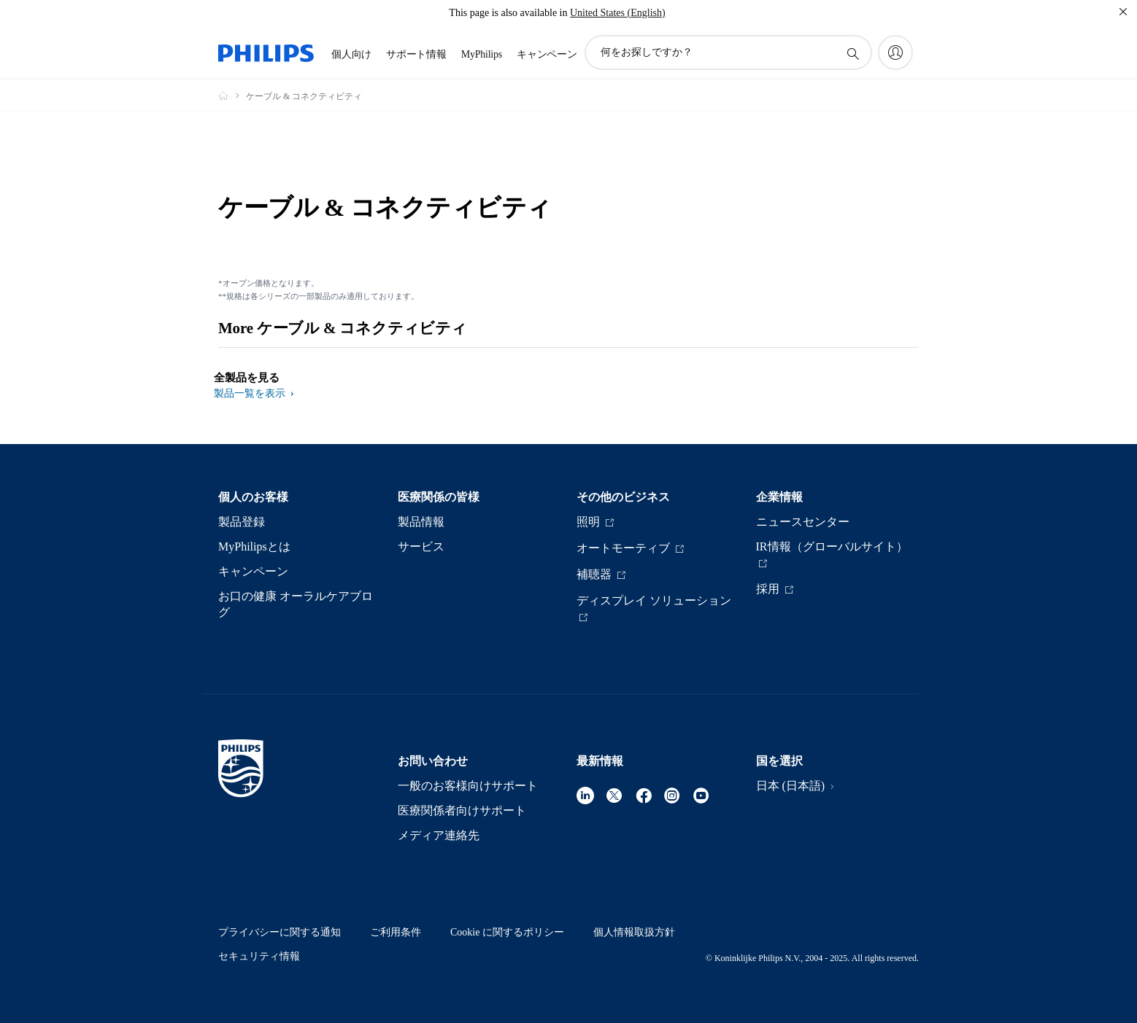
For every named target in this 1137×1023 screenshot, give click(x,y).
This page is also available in (508, 12)
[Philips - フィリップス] (232, 95)
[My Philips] (895, 52)
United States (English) (618, 12)
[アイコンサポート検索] (852, 53)
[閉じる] (1123, 11)
